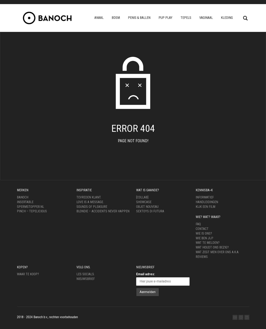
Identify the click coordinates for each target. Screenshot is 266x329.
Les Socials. (85, 274)
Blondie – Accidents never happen (102, 211)
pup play (165, 18)
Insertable (25, 202)
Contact (202, 229)
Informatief (205, 197)
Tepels (186, 18)
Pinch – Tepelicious (32, 211)
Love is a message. (90, 202)
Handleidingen (207, 202)
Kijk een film (205, 207)
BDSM (116, 18)
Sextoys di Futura (150, 211)
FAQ (198, 224)
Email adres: (145, 274)
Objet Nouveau (147, 207)
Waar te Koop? (28, 274)
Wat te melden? (208, 243)
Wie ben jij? (204, 238)
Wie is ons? (204, 233)
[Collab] (142, 197)
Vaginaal (206, 18)
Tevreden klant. (88, 197)
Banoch (22, 197)
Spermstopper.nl (30, 207)
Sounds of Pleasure (91, 207)
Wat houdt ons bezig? (212, 247)
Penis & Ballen (139, 18)
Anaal (99, 18)
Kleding (227, 18)
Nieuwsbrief (85, 279)
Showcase (143, 202)
